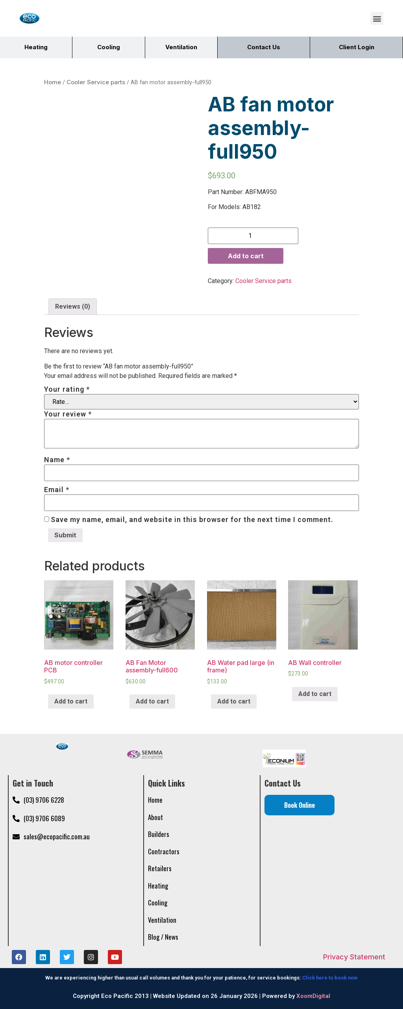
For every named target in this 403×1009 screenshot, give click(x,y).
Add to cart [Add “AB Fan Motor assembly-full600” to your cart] (152, 700)
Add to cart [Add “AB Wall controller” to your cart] (314, 692)
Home (52, 81)
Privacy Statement (354, 956)
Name (57, 458)
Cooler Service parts (96, 81)
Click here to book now (330, 976)
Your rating (67, 388)
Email (56, 488)
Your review (68, 413)
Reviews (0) (72, 305)
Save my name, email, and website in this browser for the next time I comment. (192, 518)
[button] (376, 18)
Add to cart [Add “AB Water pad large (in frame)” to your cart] (233, 700)
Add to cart (246, 255)
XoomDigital (313, 994)
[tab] (72, 305)
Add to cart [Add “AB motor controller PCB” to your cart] (70, 700)
